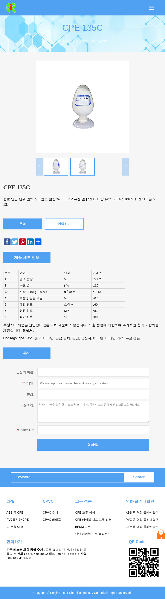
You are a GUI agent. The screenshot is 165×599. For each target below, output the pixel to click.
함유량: (28, 405)
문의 (22, 224)
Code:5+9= (25, 430)
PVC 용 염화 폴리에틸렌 (142, 519)
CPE (85, 41)
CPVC (48, 501)
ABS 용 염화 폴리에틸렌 (142, 512)
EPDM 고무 (83, 526)
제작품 (73, 41)
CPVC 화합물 (52, 519)
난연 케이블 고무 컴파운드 (93, 533)
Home (61, 41)
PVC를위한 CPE (17, 519)
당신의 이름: (25, 372)
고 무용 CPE (14, 526)
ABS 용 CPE (99, 41)
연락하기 (64, 224)
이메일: (28, 383)
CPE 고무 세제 (85, 512)
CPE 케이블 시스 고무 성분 (93, 519)
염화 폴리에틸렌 (140, 501)
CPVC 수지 (50, 512)
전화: (30, 394)
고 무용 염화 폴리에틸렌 (142, 526)
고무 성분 (83, 501)
